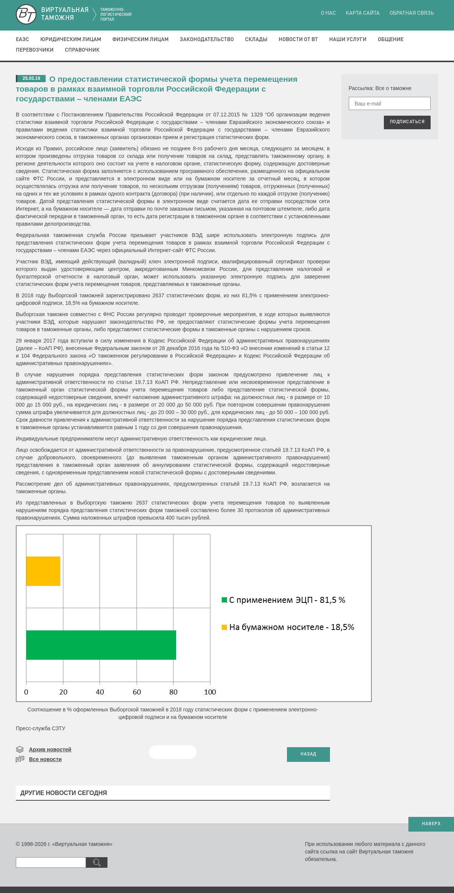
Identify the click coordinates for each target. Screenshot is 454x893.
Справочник (82, 50)
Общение (390, 39)
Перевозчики (35, 50)
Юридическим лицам (70, 39)
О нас (328, 13)
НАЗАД (308, 754)
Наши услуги (348, 39)
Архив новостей (50, 749)
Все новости (45, 759)
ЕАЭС (22, 39)
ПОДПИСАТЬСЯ (407, 122)
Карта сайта (363, 13)
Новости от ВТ (298, 39)
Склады (256, 39)
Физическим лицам (140, 39)
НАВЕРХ (431, 824)
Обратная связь (412, 13)
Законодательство (207, 39)
